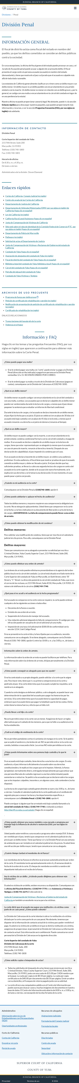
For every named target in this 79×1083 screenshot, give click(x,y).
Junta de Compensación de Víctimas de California (26, 222)
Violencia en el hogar (14, 325)
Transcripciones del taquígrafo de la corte (23, 321)
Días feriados (47, 1038)
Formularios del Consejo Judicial (55, 1021)
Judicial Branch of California (39, 2)
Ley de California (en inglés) (17, 214)
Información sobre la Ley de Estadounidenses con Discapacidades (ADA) (18, 1018)
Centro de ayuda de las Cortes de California (24, 200)
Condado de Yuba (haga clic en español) (22, 252)
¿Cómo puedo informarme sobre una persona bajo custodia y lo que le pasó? (35, 753)
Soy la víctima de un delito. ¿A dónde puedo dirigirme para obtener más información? (35, 877)
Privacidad (6, 1081)
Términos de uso (33, 1081)
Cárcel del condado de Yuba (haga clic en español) (26, 268)
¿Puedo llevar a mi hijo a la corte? (19, 712)
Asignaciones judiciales (51, 1016)
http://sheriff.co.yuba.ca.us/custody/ (19, 810)
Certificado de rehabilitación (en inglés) (22, 310)
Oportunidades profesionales (14, 1026)
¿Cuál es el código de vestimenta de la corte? (24, 732)
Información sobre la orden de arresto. (21, 650)
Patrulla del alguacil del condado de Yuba (22, 272)
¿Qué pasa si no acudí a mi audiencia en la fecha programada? (31, 593)
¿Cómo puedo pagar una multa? (18, 362)
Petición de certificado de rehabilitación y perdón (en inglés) (30, 300)
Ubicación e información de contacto (57, 1053)
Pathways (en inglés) (14, 237)
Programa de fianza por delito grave (20, 297)
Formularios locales (49, 1026)
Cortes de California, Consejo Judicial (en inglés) (25, 196)
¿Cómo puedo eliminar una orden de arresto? (24, 563)
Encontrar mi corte (10, 1043)
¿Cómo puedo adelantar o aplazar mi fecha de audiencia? (29, 496)
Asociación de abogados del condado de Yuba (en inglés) (29, 256)
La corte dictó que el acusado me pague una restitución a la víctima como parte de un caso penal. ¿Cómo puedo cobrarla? (36, 908)
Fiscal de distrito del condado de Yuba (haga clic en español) (30, 260)
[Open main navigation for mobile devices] (75, 8)
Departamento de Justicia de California (22, 204)
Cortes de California (10, 1038)
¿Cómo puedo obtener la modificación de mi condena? (28, 523)
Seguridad (45, 1048)
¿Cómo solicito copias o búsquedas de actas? (24, 960)
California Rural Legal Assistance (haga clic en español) (28, 218)
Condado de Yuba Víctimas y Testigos (21, 276)
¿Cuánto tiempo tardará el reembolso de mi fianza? (26, 853)
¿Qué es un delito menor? (15, 391)
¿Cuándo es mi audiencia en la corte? (20, 483)
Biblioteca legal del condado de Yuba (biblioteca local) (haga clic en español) (37, 264)
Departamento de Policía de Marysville (22, 233)
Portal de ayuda (8, 1048)
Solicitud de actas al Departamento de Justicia (25, 241)
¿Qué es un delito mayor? (15, 429)
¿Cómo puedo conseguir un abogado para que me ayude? (29, 671)
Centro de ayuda (48, 1043)
